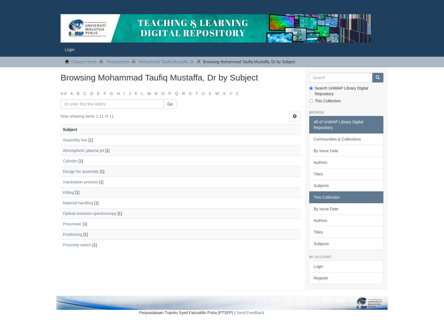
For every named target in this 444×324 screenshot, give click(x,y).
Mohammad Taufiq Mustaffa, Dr (166, 62)
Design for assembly (81, 171)
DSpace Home (84, 62)
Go (170, 104)
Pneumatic (72, 224)
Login (318, 266)
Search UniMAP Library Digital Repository (338, 91)
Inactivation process (80, 182)
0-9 (63, 93)
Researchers (118, 62)
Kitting (68, 192)
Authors (320, 162)
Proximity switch (77, 245)
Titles (318, 174)
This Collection (325, 101)
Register (321, 278)
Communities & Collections (337, 139)
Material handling (78, 203)
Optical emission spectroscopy (89, 213)
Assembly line (75, 140)
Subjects (321, 185)
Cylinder (70, 161)
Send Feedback (250, 312)
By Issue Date (326, 151)
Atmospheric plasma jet (83, 150)
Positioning (72, 234)
